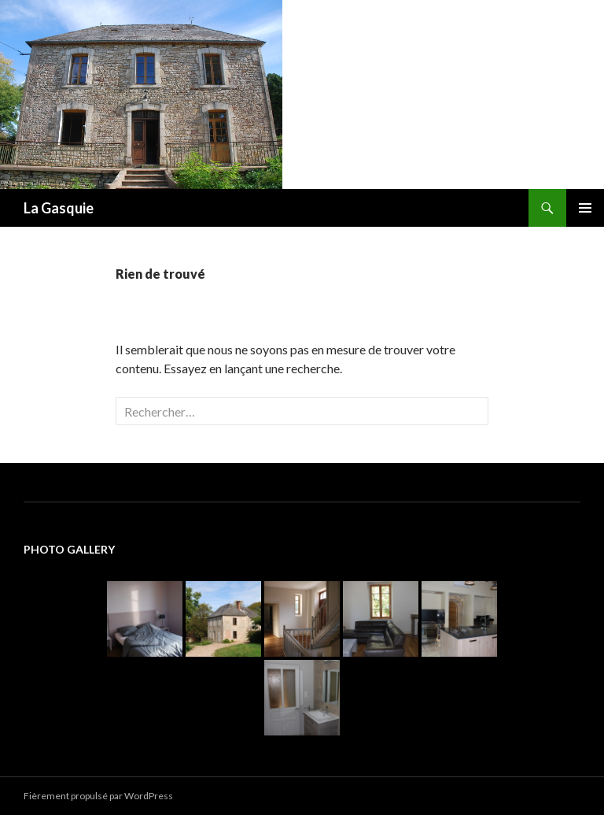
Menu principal (585, 208)
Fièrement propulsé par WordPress (98, 796)
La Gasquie (59, 208)
